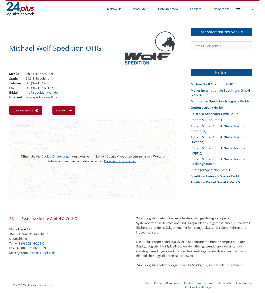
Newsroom (221, 9)
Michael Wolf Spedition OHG (212, 84)
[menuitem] (240, 9)
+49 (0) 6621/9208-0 (29, 243)
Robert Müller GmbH (206, 120)
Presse (158, 283)
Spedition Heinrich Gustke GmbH (216, 176)
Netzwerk (118, 9)
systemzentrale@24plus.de (36, 253)
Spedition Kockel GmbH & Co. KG (215, 182)
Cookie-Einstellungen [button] (198, 287)
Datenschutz (223, 283)
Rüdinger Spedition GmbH (210, 170)
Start (147, 283)
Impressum (204, 283)
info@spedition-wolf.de (41, 92)
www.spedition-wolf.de (41, 97)
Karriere (200, 9)
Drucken (64, 110)
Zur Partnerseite (25, 110)
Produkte (143, 9)
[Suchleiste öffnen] (253, 9)
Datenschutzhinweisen (120, 161)
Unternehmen (172, 9)
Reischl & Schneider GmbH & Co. (215, 114)
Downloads (173, 283)
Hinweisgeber (243, 283)
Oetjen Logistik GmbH (207, 107)
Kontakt (189, 283)
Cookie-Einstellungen (56, 156)
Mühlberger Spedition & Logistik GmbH (220, 101)
